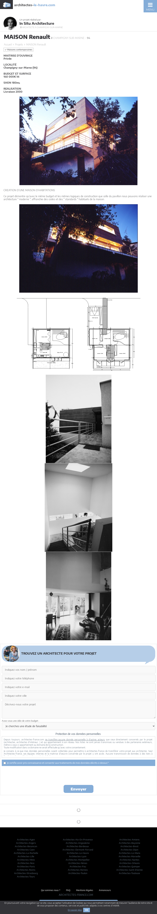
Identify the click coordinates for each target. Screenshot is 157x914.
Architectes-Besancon (26, 846)
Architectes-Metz (26, 859)
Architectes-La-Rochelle (26, 853)
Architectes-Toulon (77, 873)
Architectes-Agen (26, 839)
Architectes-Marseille (129, 856)
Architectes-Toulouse (129, 873)
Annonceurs (105, 890)
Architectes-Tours (26, 876)
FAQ (68, 890)
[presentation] (78, 775)
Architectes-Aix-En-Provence (78, 839)
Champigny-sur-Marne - (70, 37)
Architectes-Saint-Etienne (129, 870)
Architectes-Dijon (129, 849)
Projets (19, 44)
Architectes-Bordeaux (78, 846)
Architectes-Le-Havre (78, 853)
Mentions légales (84, 890)
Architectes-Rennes (78, 870)
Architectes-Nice (25, 863)
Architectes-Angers (26, 843)
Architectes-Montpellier (78, 859)
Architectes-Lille (26, 856)
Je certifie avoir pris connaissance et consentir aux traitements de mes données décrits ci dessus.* (56, 762)
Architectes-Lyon (77, 856)
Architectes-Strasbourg (26, 873)
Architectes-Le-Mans (129, 853)
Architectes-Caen (26, 849)
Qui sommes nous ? (50, 890)
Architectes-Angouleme (78, 843)
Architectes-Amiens (129, 839)
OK (86, 910)
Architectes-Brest (129, 846)
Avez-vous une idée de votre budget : (20, 720)
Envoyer (78, 789)
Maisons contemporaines (18, 49)
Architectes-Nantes (129, 859)
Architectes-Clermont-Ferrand (78, 849)
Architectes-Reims (26, 870)
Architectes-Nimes (77, 863)
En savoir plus (75, 910)
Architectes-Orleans (129, 863)
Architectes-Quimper (129, 866)
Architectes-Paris (26, 866)
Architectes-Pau (78, 866)
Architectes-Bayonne (129, 843)
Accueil (8, 44)
